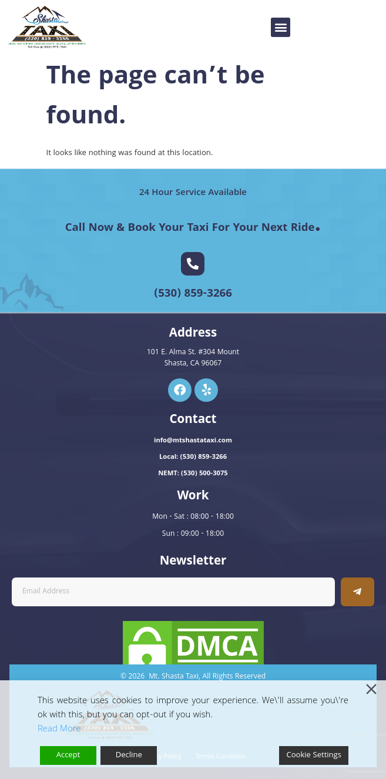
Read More (59, 730)
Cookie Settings (313, 755)
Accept (68, 755)
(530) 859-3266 (193, 294)
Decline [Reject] (129, 755)
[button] (280, 27)
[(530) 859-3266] (192, 264)
